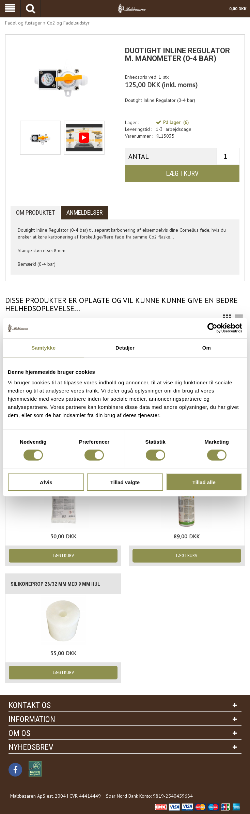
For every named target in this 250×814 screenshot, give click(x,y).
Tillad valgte (125, 482)
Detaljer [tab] (125, 347)
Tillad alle (204, 482)
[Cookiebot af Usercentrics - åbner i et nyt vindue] (212, 328)
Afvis (46, 482)
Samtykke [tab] (43, 347)
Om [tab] (206, 347)
